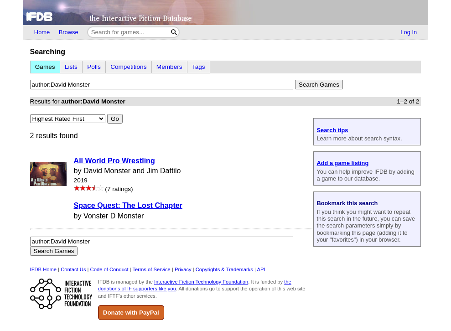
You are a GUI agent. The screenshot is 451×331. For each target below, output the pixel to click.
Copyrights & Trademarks (224, 269)
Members (169, 66)
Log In (408, 32)
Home (42, 32)
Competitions (128, 66)
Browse (68, 32)
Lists (71, 66)
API (261, 269)
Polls (93, 66)
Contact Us (73, 269)
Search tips (332, 130)
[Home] (225, 12)
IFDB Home (43, 269)
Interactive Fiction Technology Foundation (201, 281)
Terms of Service (152, 269)
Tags (198, 66)
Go (115, 118)
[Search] (174, 32)
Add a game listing (342, 163)
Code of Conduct (109, 269)
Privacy (183, 269)
